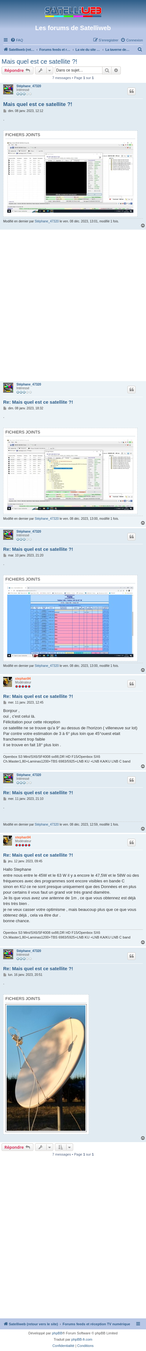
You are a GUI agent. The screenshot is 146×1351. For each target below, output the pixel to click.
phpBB (57, 1333)
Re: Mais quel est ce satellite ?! (38, 402)
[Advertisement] (73, 305)
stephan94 (23, 678)
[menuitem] (16, 40)
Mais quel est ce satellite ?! (39, 61)
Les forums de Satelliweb (73, 27)
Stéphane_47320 (28, 86)
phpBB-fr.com (81, 1339)
